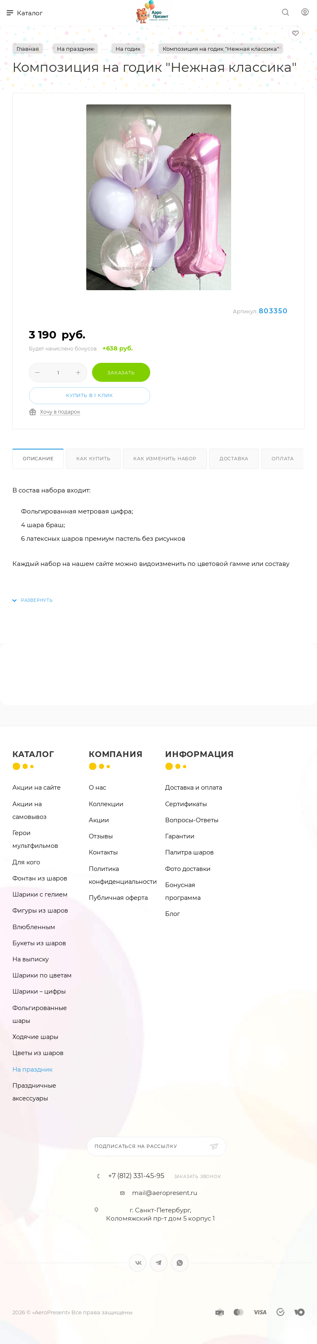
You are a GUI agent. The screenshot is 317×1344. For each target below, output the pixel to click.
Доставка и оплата (193, 787)
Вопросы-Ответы (191, 820)
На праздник (32, 1069)
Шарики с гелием (40, 894)
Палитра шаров (189, 852)
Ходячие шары (35, 1037)
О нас (97, 787)
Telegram (159, 1263)
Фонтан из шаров (39, 878)
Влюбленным (33, 927)
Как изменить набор (164, 458)
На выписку (30, 959)
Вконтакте (138, 1263)
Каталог (33, 754)
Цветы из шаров (38, 1053)
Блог (172, 914)
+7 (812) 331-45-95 (136, 1176)
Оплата (283, 458)
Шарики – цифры (39, 991)
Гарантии (179, 836)
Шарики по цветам (42, 975)
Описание (38, 458)
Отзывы (101, 836)
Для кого (26, 862)
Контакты (103, 852)
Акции (99, 820)
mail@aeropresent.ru (164, 1193)
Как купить (93, 458)
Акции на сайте (36, 787)
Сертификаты (186, 804)
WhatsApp (180, 1263)
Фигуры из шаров (40, 910)
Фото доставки (188, 869)
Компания (115, 754)
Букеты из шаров (39, 943)
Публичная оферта (118, 898)
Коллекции (106, 804)
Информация (199, 754)
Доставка (234, 458)
